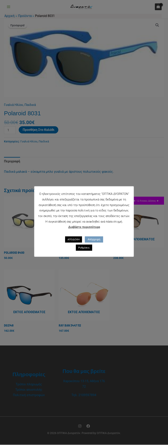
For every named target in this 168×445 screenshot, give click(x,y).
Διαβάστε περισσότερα (84, 227)
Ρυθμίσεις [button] (84, 247)
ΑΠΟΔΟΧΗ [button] (73, 239)
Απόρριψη (94, 239)
